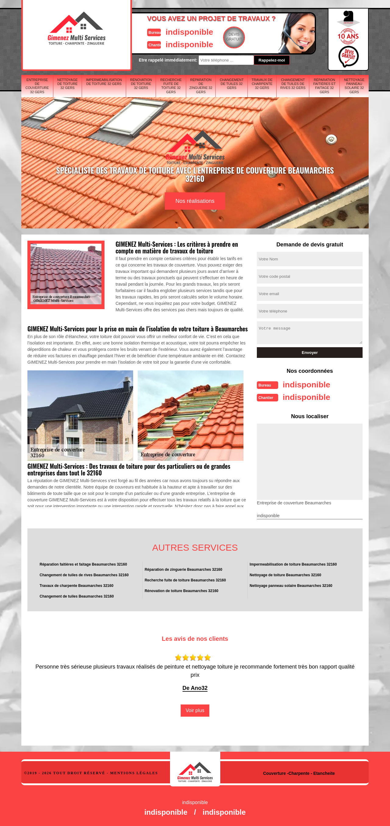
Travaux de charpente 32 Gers (262, 84)
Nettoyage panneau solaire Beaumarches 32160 (291, 585)
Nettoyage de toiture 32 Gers (67, 84)
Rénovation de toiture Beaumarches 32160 (181, 590)
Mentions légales (134, 772)
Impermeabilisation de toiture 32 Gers (104, 82)
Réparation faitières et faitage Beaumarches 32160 (83, 564)
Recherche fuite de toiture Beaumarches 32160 (185, 579)
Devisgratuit (223, 36)
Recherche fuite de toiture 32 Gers (171, 86)
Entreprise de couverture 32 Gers (37, 86)
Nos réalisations (195, 201)
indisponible (177, 31)
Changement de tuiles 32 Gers (231, 84)
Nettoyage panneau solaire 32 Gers (354, 86)
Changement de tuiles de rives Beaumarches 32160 (84, 574)
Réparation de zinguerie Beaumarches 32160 (183, 569)
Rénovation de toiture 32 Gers (141, 84)
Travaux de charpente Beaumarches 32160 (76, 585)
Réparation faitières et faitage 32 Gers (324, 86)
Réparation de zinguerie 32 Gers (201, 86)
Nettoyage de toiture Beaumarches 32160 (285, 574)
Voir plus (195, 709)
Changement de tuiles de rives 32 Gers (293, 84)
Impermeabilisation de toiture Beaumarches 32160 (293, 564)
